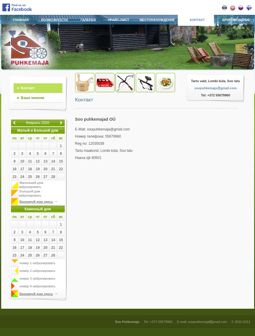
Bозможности (54, 20)
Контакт (197, 20)
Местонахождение (157, 20)
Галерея (88, 20)
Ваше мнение (32, 98)
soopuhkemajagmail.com (215, 88)
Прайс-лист (118, 20)
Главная (20, 20)
